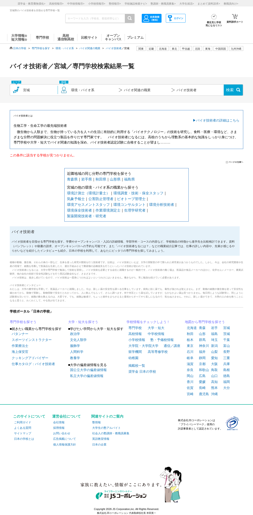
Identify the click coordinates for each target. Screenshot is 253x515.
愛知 (214, 358)
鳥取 (214, 370)
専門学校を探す (41, 48)
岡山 (190, 376)
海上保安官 (20, 352)
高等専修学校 (158, 352)
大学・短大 (156, 328)
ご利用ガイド (22, 422)
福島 (214, 334)
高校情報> (56, 3)
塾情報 (96, 422)
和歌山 (204, 370)
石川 (190, 352)
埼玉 (214, 340)
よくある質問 (22, 428)
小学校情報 (136, 340)
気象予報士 (76, 199)
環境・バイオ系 (65, 48)
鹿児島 (204, 394)
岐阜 (190, 358)
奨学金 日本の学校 (142, 371)
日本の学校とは (24, 439)
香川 (190, 382)
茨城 (226, 334)
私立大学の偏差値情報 (86, 376)
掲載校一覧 (136, 365)
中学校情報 (156, 334)
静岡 (202, 358)
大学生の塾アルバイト (106, 428)
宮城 (226, 328)
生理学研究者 (135, 210)
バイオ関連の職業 (89, 48)
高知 (214, 382)
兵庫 (226, 364)
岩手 (214, 328)
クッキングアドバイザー (30, 358)
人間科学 (76, 352)
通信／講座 (172, 346)
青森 (202, 328)
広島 (202, 376)
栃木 (190, 340)
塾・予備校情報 (162, 340)
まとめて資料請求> (208, 3)
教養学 (75, 358)
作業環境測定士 (108, 210)
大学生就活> (186, 3)
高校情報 (135, 334)
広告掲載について (64, 439)
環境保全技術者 (79, 210)
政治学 (75, 334)
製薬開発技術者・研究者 (86, 216)
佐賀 (190, 388)
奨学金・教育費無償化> (31, 3)
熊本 (214, 388)
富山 (226, 346)
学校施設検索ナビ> (136, 3)
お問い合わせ (61, 433)
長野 (226, 352)
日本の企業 (99, 444)
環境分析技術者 (161, 204)
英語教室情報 (100, 439)
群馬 (202, 340)
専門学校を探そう (23, 322)
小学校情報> (96, 3)
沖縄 (214, 394)
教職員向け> (231, 3)
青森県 (72, 179)
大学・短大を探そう (83, 322)
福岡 (226, 382)
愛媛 (202, 382)
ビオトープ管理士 (131, 199)
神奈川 (204, 346)
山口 (214, 376)
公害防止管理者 (100, 199)
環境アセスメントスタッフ (88, 204)
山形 (202, 334)
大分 (226, 388)
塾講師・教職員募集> (163, 3)
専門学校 (135, 328)
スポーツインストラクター (32, 340)
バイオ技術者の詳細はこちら (217, 120)
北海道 (163, 48)
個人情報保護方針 (64, 444)
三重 (226, 358)
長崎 (202, 388)
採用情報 (59, 428)
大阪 (214, 364)
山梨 (214, 352)
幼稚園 (133, 358)
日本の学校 (19, 48)
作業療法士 (20, 346)
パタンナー (20, 334)
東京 (190, 346)
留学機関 (135, 352)
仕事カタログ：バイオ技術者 (33, 364)
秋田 (190, 334)
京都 (202, 364)
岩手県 (86, 179)
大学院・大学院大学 (143, 346)
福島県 (129, 179)
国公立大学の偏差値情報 (88, 370)
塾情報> (115, 3)
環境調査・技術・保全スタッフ (138, 193)
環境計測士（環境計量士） (88, 193)
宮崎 (190, 394)
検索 (230, 90)
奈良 (190, 370)
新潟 (214, 346)
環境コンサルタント (129, 204)
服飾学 (75, 346)
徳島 (226, 376)
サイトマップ (22, 433)
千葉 (226, 340)
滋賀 (190, 364)
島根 (226, 370)
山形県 (115, 179)
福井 (202, 352)
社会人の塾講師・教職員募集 (110, 433)
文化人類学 (78, 340)
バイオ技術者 (113, 48)
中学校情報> (75, 3)
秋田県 (101, 179)
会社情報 (59, 422)
